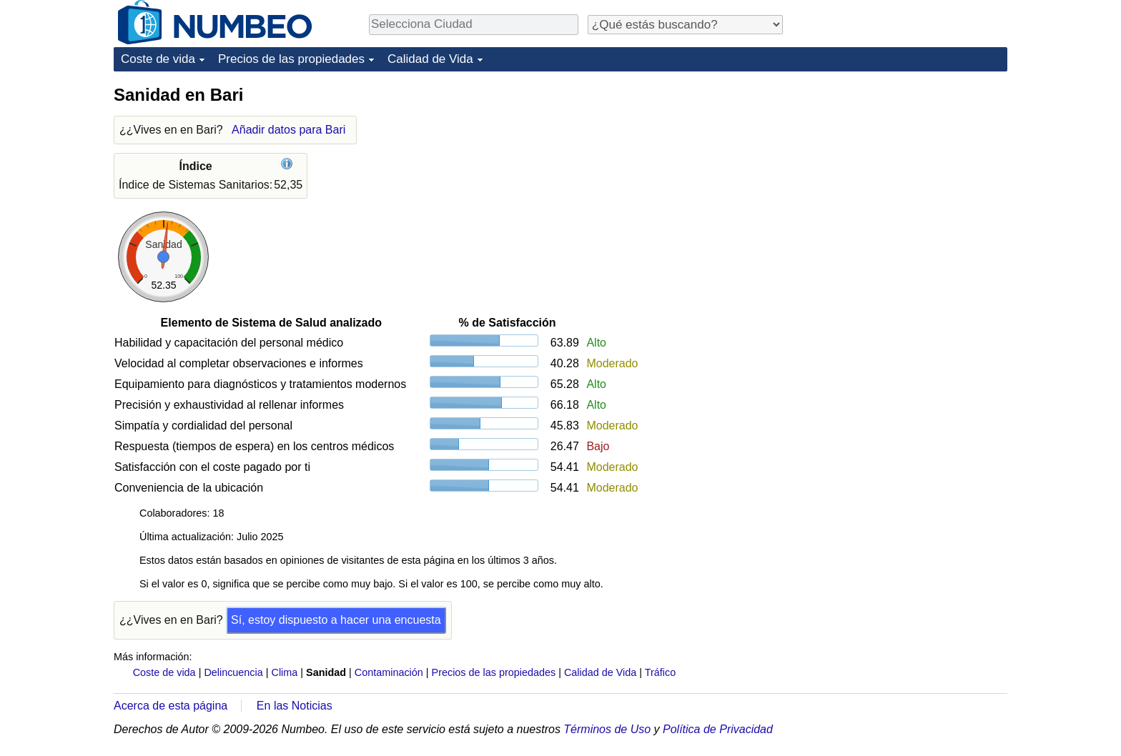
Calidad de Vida (430, 59)
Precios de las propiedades (291, 59)
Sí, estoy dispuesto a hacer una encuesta (336, 620)
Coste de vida (158, 59)
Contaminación (389, 672)
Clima (285, 672)
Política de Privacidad (718, 729)
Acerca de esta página (170, 706)
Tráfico (660, 672)
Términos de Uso (607, 729)
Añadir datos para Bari (288, 130)
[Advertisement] (900, 173)
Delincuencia (233, 672)
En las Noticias (294, 706)
